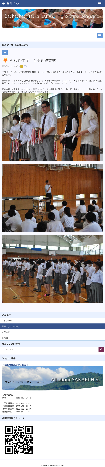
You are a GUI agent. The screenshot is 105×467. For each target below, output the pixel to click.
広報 (23, 66)
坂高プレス (13, 3)
